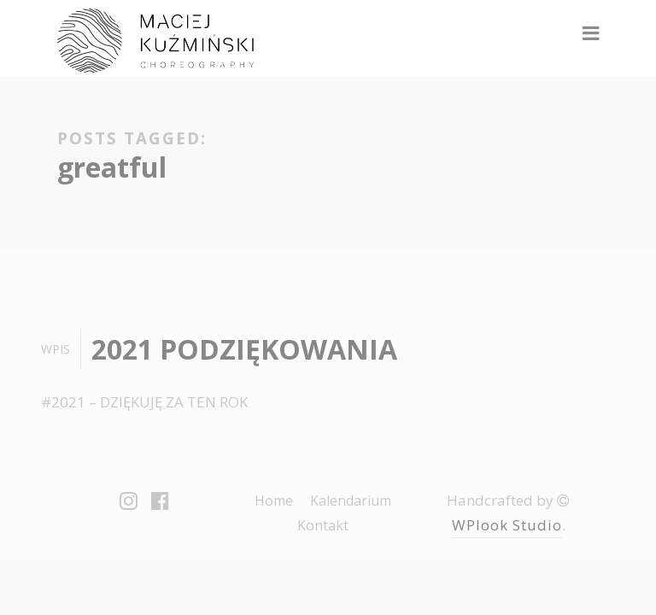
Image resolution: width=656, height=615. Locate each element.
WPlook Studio (507, 525)
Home (274, 500)
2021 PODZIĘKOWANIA (244, 349)
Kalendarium (350, 500)
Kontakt (322, 525)
